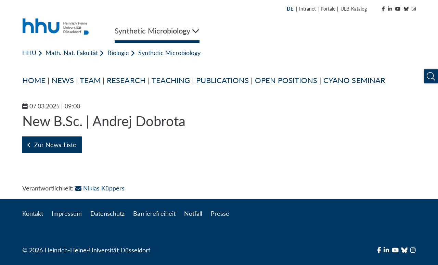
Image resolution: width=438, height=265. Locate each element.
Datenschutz (107, 213)
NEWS (63, 80)
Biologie (118, 52)
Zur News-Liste (51, 144)
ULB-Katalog (353, 9)
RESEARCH (126, 80)
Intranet (307, 9)
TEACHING (171, 80)
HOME (34, 80)
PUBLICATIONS (222, 80)
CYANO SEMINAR (354, 80)
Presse (220, 213)
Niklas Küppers (99, 188)
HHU (29, 52)
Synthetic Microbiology (169, 52)
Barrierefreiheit (154, 213)
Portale (328, 9)
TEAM (90, 80)
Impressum (67, 213)
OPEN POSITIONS (286, 80)
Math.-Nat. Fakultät (72, 52)
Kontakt (32, 213)
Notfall (193, 213)
